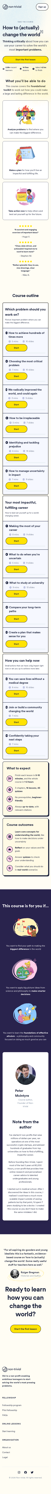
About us (6, 1447)
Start (16, 348)
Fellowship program (11, 1405)
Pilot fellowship (9, 1410)
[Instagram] (19, 1472)
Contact (6, 1452)
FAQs (5, 1415)
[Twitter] (32, 1472)
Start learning (8, 1431)
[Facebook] (25, 1472)
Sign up (42, 7)
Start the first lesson (25, 59)
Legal (5, 1457)
